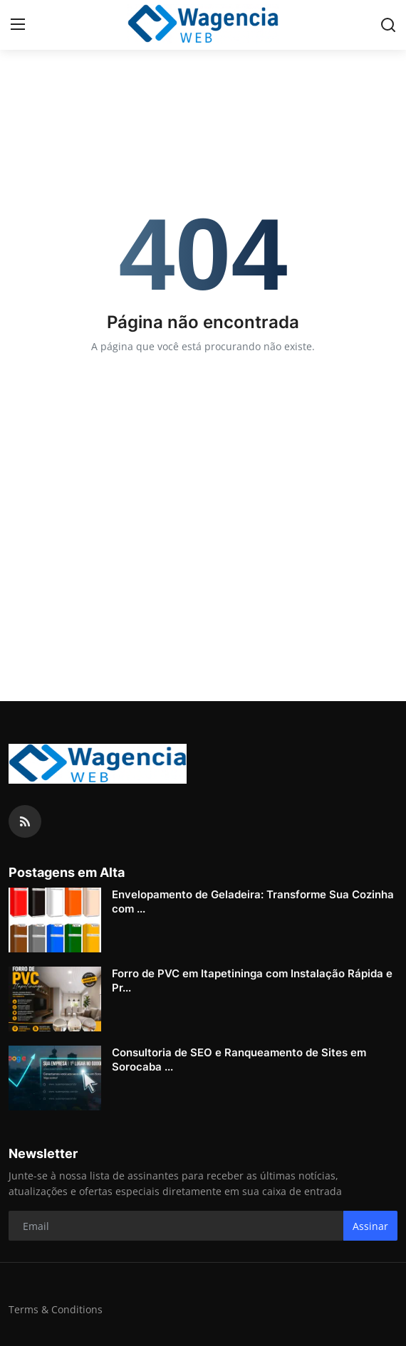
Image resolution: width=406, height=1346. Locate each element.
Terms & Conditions (56, 1309)
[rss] (25, 821)
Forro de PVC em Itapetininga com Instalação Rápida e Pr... (252, 980)
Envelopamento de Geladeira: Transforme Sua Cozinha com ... (253, 901)
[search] (388, 25)
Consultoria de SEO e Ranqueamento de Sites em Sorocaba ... (239, 1059)
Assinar (370, 1226)
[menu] (18, 25)
